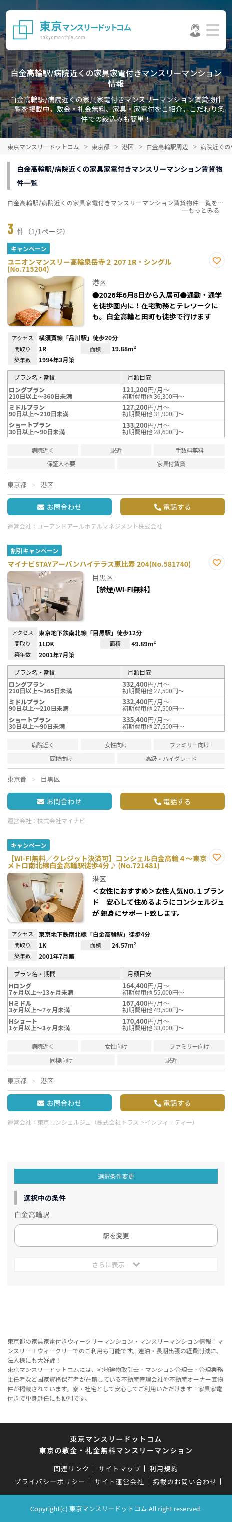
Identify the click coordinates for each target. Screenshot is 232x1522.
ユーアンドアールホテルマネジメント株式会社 (99, 526)
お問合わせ (63, 507)
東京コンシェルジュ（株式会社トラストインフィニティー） (117, 1122)
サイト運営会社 (119, 1481)
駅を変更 (116, 1235)
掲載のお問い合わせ (185, 1481)
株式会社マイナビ (61, 820)
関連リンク (72, 1468)
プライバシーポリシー (50, 1481)
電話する (177, 507)
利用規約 (164, 1468)
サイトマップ (119, 1468)
